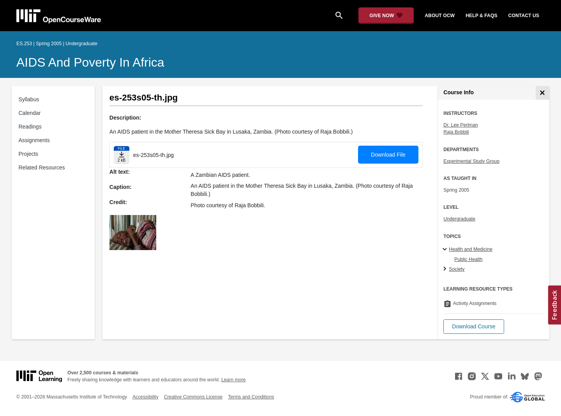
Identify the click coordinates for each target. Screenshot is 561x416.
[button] (473, 326)
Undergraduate (459, 219)
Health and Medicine (470, 249)
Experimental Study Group (471, 161)
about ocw (440, 15)
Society (456, 269)
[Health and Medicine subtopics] (446, 250)
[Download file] (121, 155)
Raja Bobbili (456, 132)
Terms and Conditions (251, 397)
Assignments (34, 140)
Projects (29, 154)
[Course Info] (542, 93)
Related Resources (42, 167)
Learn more (233, 380)
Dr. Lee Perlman (460, 125)
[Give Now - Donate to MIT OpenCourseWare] (386, 15)
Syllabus (29, 99)
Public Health (468, 259)
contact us (523, 15)
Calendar (30, 113)
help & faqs (481, 15)
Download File (388, 155)
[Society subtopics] (446, 269)
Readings (30, 126)
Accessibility (145, 397)
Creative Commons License (193, 397)
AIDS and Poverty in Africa (90, 62)
